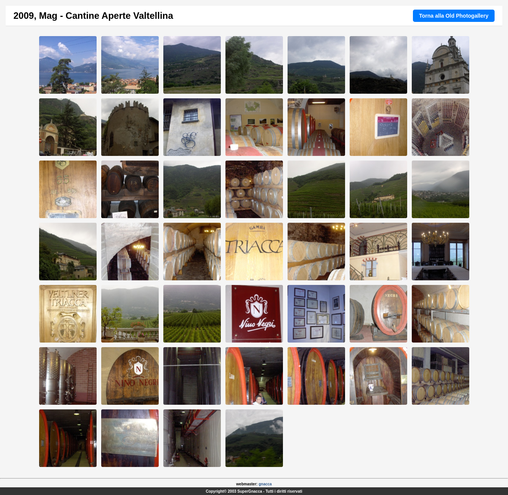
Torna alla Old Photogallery (453, 16)
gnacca (264, 484)
